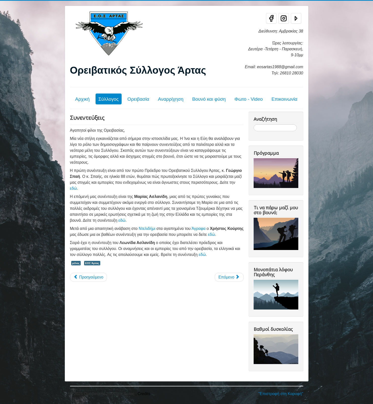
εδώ (73, 188)
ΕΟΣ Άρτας (92, 263)
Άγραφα (198, 228)
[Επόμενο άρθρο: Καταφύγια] (229, 277)
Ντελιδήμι (147, 228)
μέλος (76, 263)
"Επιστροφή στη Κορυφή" (280, 394)
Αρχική (82, 99)
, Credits (143, 394)
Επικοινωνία (284, 99)
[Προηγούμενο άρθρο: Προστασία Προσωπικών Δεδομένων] (88, 277)
